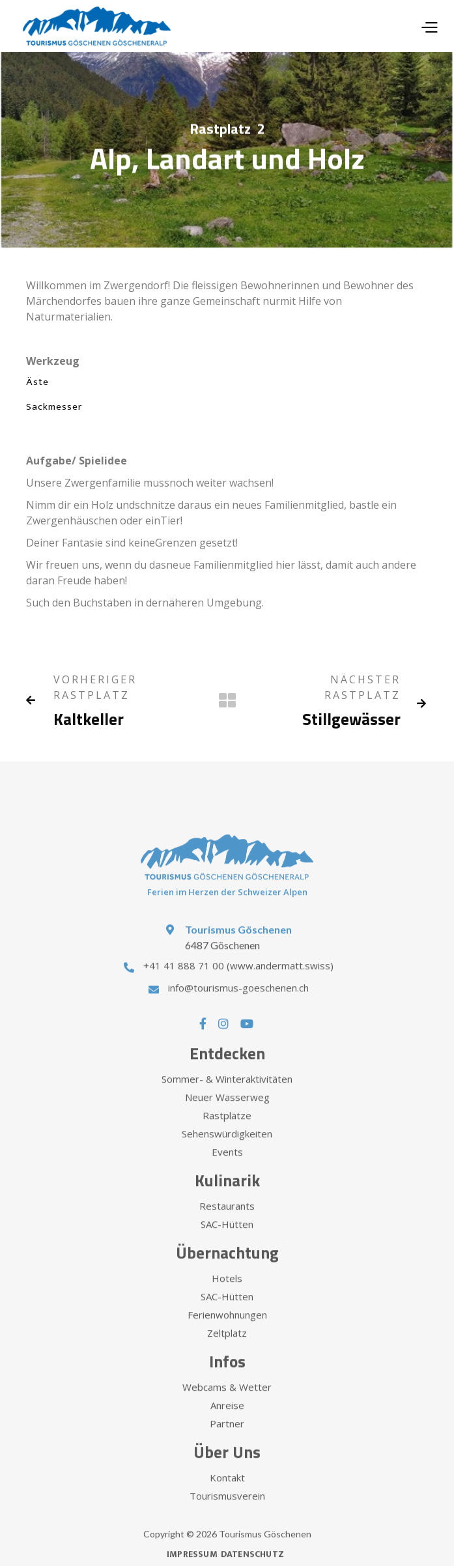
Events (227, 1165)
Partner (227, 1437)
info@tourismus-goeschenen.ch (238, 1001)
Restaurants (227, 1219)
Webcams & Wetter (227, 1400)
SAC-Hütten (227, 1238)
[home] (93, 26)
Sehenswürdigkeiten (227, 1147)
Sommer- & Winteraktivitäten (227, 1092)
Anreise (227, 1419)
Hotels (227, 1292)
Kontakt (227, 1491)
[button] (429, 26)
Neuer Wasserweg (227, 1111)
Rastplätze (227, 1129)
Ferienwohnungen (227, 1328)
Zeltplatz (227, 1346)
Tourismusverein (227, 1509)
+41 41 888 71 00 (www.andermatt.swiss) (238, 979)
